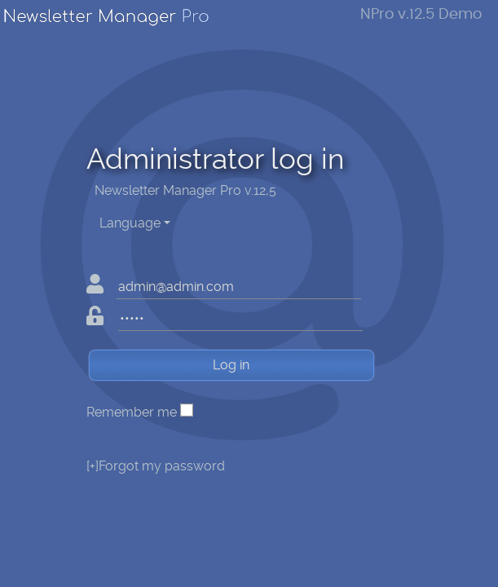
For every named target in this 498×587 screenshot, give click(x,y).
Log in (231, 365)
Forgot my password (155, 466)
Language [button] (130, 223)
